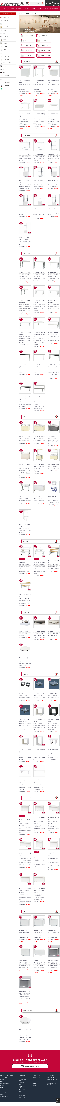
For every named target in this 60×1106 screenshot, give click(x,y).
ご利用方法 (18, 8)
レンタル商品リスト (11, 8)
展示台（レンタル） (31, 13)
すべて (21, 13)
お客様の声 (40, 8)
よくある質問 (26, 8)
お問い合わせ (55, 8)
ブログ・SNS (48, 8)
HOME (3, 8)
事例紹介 (33, 8)
